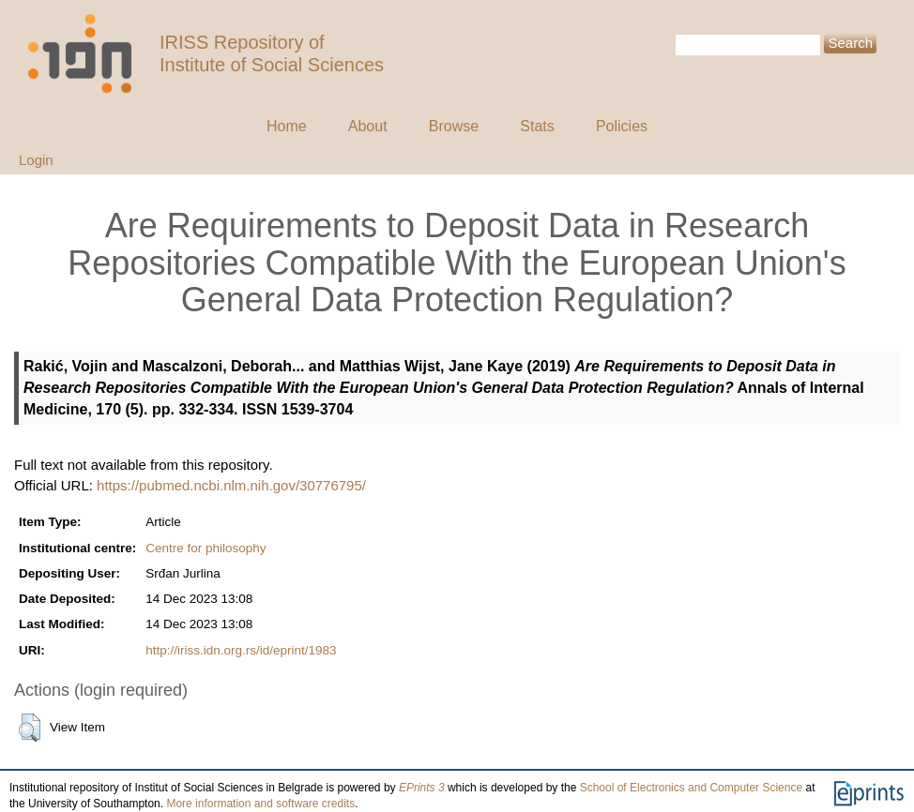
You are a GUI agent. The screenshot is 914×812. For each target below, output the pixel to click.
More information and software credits (260, 803)
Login (36, 160)
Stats (537, 126)
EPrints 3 (422, 787)
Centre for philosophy (205, 548)
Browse (454, 126)
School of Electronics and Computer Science (691, 787)
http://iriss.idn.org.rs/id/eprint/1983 (240, 650)
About (368, 126)
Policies (621, 126)
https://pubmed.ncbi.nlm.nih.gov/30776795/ (231, 485)
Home (287, 126)
